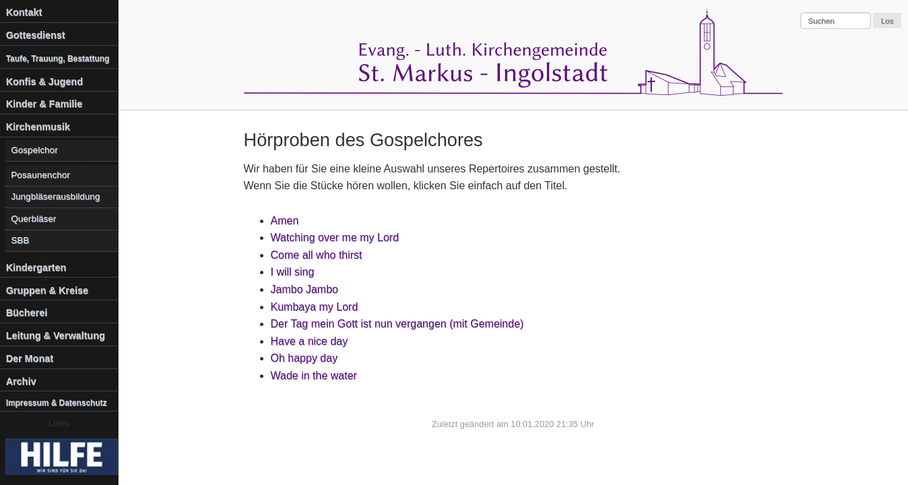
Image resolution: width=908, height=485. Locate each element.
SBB (20, 240)
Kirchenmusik (38, 126)
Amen (285, 220)
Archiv (21, 381)
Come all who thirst (316, 255)
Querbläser (33, 219)
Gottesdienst (35, 35)
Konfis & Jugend (44, 81)
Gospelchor (34, 150)
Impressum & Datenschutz (56, 403)
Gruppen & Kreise (47, 290)
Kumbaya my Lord (314, 307)
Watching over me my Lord (335, 237)
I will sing (293, 272)
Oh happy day (304, 358)
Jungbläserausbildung (55, 196)
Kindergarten (36, 267)
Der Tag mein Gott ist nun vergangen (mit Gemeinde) (397, 323)
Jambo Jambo (305, 289)
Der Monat (29, 358)
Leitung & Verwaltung (55, 335)
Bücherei (27, 312)
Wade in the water (314, 375)
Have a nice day (309, 341)
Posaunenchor (40, 175)
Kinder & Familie (44, 103)
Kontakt (24, 12)
